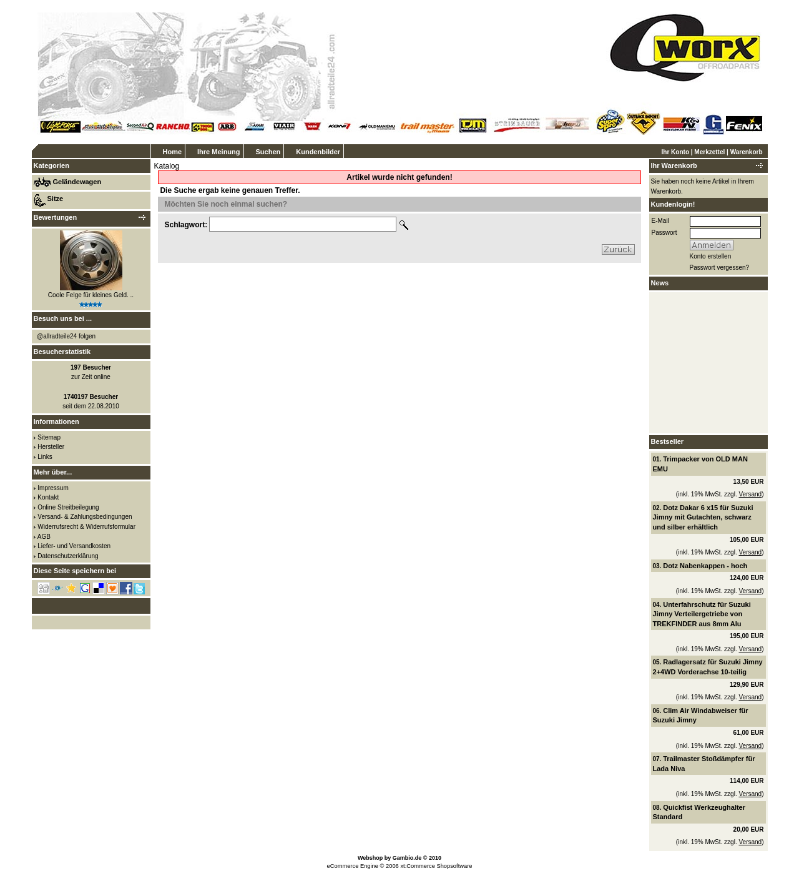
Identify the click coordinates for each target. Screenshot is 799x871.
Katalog (167, 166)
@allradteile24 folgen (66, 336)
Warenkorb (746, 152)
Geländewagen (77, 181)
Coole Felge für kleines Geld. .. (91, 295)
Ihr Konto (675, 152)
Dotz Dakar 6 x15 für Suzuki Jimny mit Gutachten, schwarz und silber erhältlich (703, 517)
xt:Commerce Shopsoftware (436, 866)
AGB (44, 536)
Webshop (370, 858)
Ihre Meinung (218, 151)
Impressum (52, 488)
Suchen (268, 151)
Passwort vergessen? (720, 267)
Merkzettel (709, 152)
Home (172, 151)
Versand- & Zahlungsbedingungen (84, 516)
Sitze (55, 198)
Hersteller (50, 446)
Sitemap (49, 437)
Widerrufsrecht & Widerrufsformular (86, 526)
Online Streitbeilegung (68, 507)
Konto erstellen (711, 256)
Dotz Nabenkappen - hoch (705, 565)
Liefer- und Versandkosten (73, 546)
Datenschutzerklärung (67, 556)
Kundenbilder (318, 151)
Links (44, 456)
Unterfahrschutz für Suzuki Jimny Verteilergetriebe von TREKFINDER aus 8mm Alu (702, 614)
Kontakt (48, 497)
